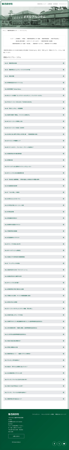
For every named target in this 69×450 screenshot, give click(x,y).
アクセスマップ (63, 4)
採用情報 (55, 4)
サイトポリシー (36, 414)
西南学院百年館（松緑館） (47, 41)
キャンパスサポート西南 (48, 414)
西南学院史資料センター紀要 (33, 38)
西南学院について (41, 4)
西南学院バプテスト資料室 (51, 43)
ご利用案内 (17, 38)
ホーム (4, 30)
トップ (11, 38)
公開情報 (50, 4)
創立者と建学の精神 (20, 41)
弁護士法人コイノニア (60, 414)
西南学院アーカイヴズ (38, 43)
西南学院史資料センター (12, 30)
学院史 (23, 38)
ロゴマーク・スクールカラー (33, 41)
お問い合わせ (16, 436)
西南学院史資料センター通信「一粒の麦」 (22, 43)
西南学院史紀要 (45, 38)
